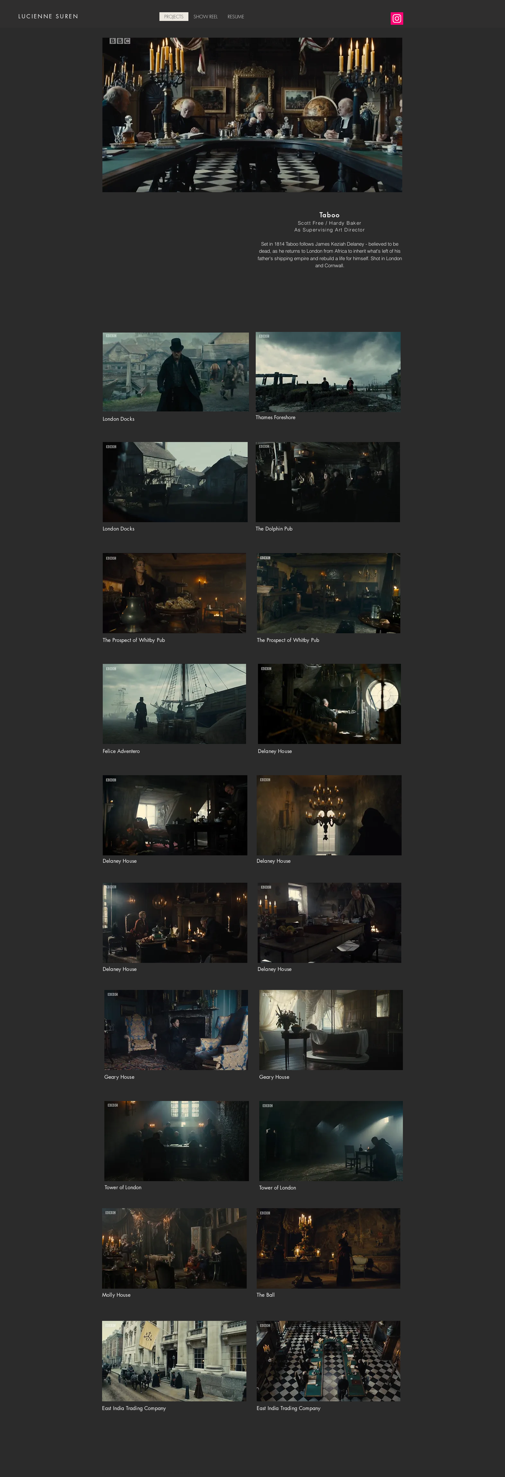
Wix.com (195, 1473)
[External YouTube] (174, 262)
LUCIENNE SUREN (48, 16)
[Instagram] (397, 18)
